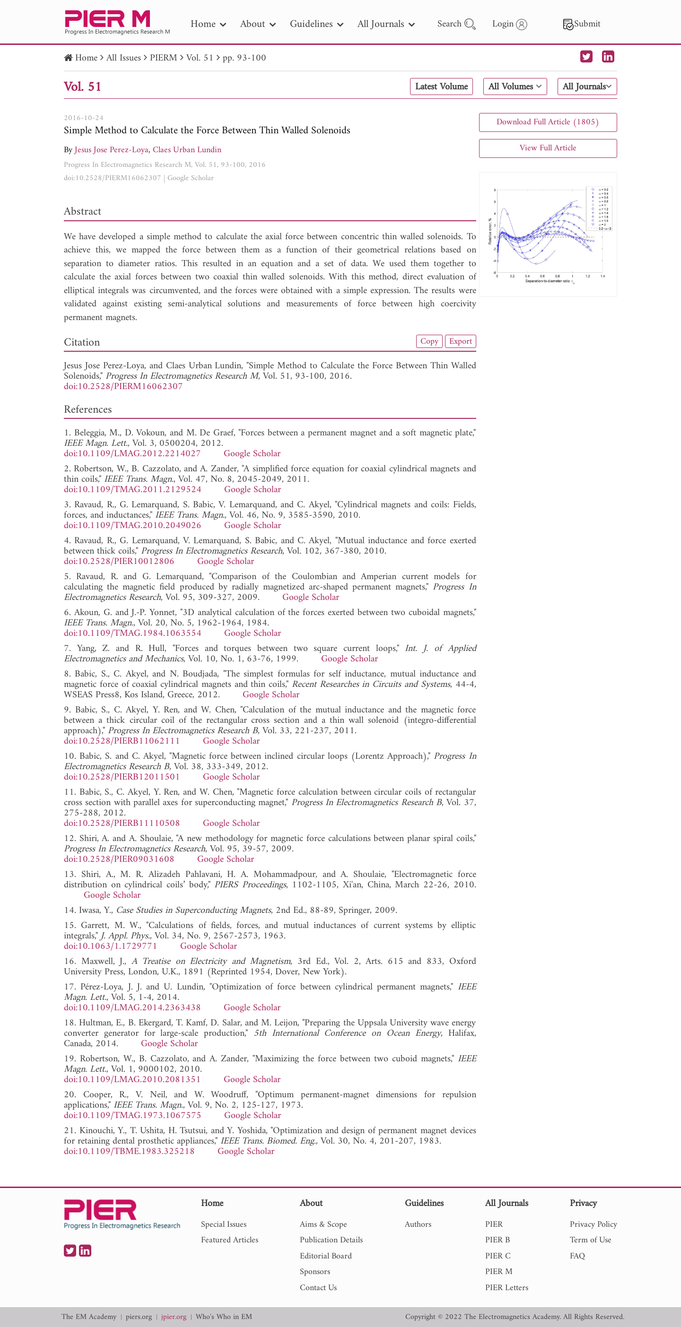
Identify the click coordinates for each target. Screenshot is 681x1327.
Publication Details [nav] (331, 1240)
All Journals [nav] (386, 24)
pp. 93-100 (244, 58)
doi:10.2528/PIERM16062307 (112, 178)
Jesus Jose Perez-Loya (111, 150)
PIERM (163, 58)
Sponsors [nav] (315, 1272)
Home (86, 58)
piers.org (139, 1317)
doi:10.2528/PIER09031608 (119, 859)
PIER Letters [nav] (506, 1288)
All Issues (123, 58)
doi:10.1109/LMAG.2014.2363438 (132, 1008)
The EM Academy (88, 1317)
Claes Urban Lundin (187, 150)
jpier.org (173, 1317)
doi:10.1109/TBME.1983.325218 (129, 1152)
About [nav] (258, 24)
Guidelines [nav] (316, 24)
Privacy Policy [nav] (593, 1224)
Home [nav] (208, 24)
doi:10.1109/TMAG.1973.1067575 (132, 1116)
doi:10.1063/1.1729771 (110, 946)
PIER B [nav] (497, 1240)
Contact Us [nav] (318, 1288)
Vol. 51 (200, 58)
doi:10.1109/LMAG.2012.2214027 (132, 454)
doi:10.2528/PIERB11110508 (122, 823)
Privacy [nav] (583, 1204)
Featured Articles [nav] (229, 1240)
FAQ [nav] (577, 1256)
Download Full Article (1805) (548, 122)
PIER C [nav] (498, 1256)
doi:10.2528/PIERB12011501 (122, 777)
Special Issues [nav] (223, 1224)
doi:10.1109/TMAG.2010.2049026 (132, 526)
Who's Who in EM (224, 1317)
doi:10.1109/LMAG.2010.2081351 (132, 1080)
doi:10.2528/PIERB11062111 (122, 741)
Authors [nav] (418, 1224)
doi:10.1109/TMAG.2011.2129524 (132, 490)
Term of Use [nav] (590, 1240)
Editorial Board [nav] (326, 1256)
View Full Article (548, 148)
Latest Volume (441, 87)
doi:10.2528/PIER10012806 (119, 562)
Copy (429, 341)
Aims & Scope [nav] (323, 1224)
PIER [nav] (494, 1224)
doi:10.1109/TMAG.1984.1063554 (132, 633)
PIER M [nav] (499, 1272)
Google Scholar (190, 178)
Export (460, 341)
